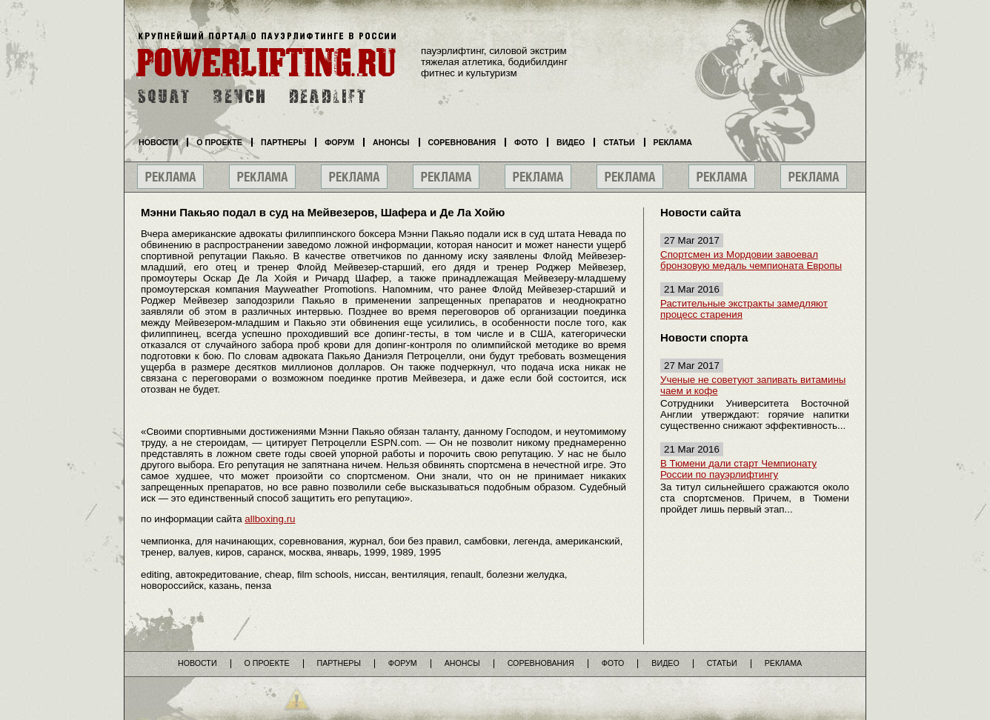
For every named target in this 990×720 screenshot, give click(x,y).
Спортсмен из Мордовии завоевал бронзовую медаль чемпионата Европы (751, 260)
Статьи (618, 142)
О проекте (219, 142)
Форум (339, 142)
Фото (526, 142)
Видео (571, 142)
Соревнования (462, 142)
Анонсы (391, 142)
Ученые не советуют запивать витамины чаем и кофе (753, 385)
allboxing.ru (270, 518)
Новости (158, 142)
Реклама (673, 142)
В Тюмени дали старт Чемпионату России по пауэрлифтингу (738, 469)
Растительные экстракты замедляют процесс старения (744, 309)
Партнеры (283, 142)
